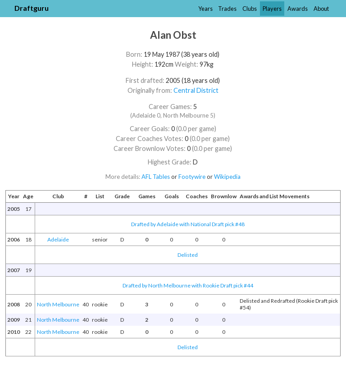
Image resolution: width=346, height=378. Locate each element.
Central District (196, 90)
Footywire (191, 176)
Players (272, 8)
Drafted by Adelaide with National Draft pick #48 (188, 224)
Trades (227, 8)
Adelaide (58, 239)
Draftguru (31, 8)
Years (205, 8)
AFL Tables (155, 176)
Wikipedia (227, 176)
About (321, 8)
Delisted (188, 254)
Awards (297, 8)
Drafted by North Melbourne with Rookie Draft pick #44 (188, 285)
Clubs (249, 8)
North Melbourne (58, 304)
